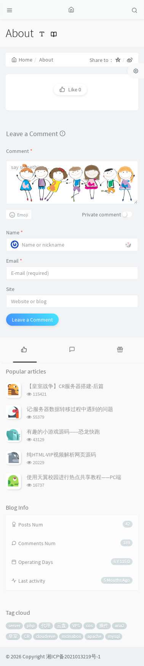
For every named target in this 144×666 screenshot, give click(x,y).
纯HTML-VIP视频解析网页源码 (61, 454)
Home (21, 59)
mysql (114, 636)
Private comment (101, 214)
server (14, 626)
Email (14, 260)
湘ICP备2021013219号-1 (73, 656)
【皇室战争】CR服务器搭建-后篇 (65, 386)
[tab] (24, 349)
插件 (103, 626)
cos (89, 626)
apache (94, 636)
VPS (76, 626)
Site (10, 289)
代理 (45, 626)
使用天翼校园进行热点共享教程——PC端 (74, 477)
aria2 (119, 626)
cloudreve (45, 636)
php (31, 626)
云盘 (61, 626)
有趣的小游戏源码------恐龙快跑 (63, 431)
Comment (19, 151)
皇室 (13, 636)
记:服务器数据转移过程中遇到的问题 (70, 409)
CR (26, 636)
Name (14, 232)
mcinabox (71, 636)
